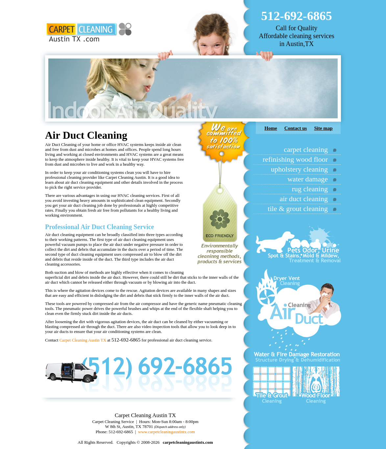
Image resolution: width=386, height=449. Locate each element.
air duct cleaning (303, 199)
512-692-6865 (296, 16)
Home (270, 128)
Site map (323, 128)
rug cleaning (310, 189)
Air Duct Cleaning (106, 226)
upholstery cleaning (299, 169)
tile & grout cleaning (298, 208)
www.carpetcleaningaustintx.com (166, 431)
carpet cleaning (306, 149)
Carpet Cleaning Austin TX (83, 340)
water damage (307, 179)
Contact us (295, 128)
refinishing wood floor (295, 159)
